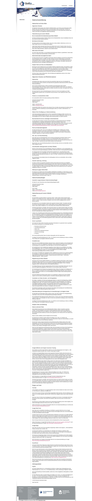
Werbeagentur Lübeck (41, 500)
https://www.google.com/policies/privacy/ (54, 423)
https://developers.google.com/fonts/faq (62, 422)
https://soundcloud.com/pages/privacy (58, 457)
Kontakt (20, 489)
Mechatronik (30, 497)
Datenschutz (21, 491)
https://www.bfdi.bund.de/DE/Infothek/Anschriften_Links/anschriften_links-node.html (47, 125)
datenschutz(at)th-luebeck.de (40, 190)
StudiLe (22, 500)
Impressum (20, 490)
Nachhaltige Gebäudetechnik (32, 498)
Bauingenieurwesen (31, 490)
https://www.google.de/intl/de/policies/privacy (40, 405)
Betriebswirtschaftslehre (31, 491)
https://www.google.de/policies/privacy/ (54, 377)
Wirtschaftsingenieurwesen (32, 499)
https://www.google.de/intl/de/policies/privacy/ (40, 440)
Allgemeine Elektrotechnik (32, 489)
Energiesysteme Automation (32, 492)
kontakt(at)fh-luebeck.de (39, 105)
